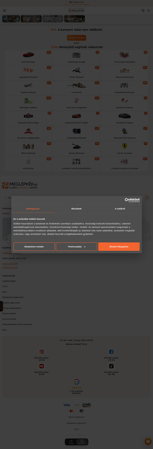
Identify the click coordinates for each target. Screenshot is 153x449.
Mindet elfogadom (118, 246)
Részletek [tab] (76, 208)
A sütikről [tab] (120, 208)
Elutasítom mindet (34, 246)
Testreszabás (76, 246)
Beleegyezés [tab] (33, 208)
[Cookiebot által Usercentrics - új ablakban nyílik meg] (127, 200)
